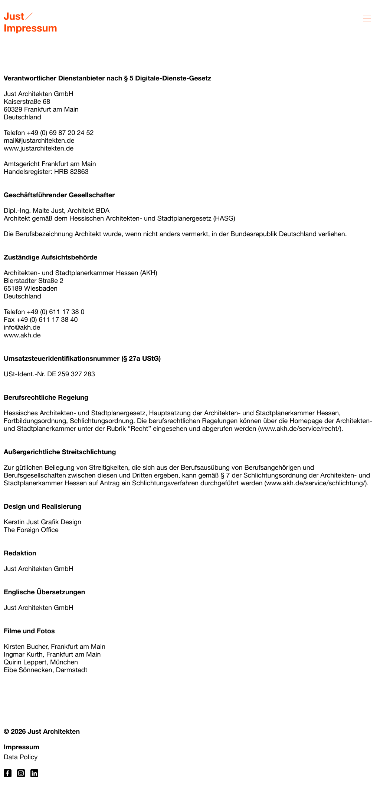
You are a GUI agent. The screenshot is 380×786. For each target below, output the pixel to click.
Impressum (21, 747)
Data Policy (20, 757)
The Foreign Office (31, 530)
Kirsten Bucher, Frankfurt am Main (54, 646)
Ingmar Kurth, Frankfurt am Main (52, 654)
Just (14, 16)
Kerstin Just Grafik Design (42, 522)
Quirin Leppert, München (41, 662)
